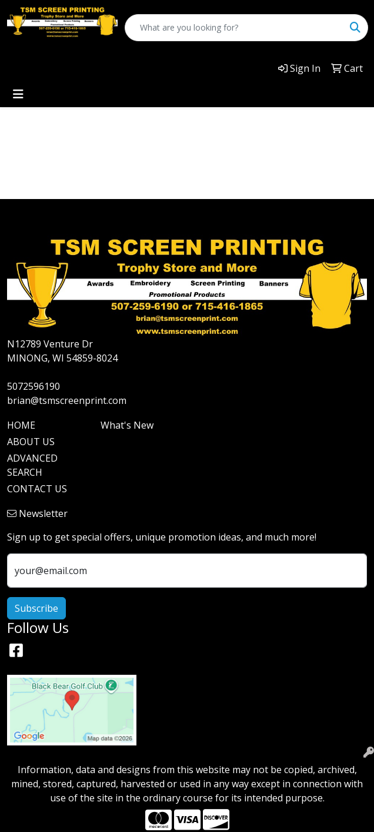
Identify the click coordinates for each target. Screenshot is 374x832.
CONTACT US (37, 488)
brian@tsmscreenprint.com (66, 400)
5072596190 (33, 386)
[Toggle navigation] (18, 94)
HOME (21, 425)
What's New (127, 425)
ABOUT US (31, 441)
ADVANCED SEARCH (32, 465)
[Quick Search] (234, 27)
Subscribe (36, 608)
